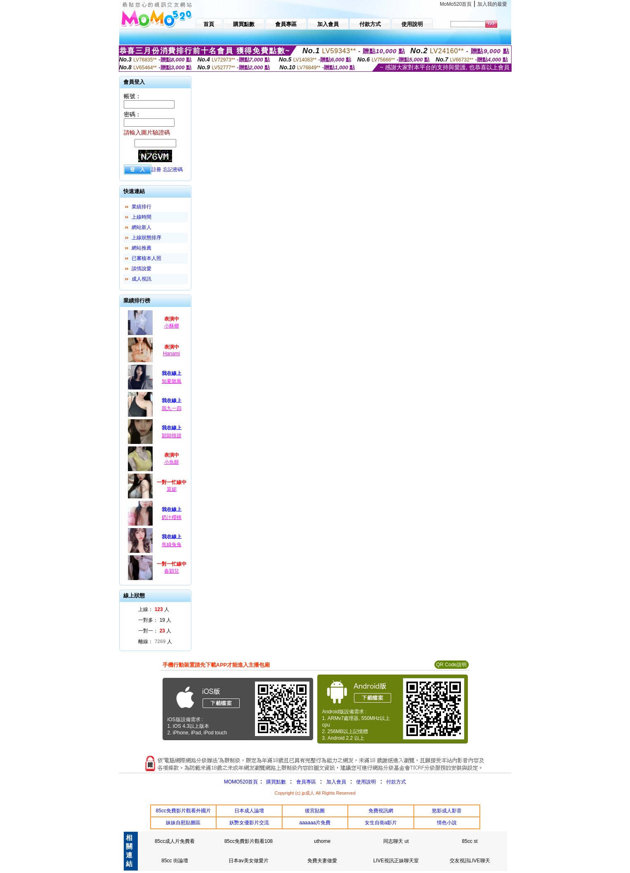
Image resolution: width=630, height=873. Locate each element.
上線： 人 (153, 609)
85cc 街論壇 (174, 861)
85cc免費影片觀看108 (248, 841)
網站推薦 (141, 248)
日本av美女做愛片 (249, 861)
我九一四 (172, 408)
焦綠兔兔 (172, 544)
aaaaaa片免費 (314, 823)
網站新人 (141, 227)
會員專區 (306, 782)
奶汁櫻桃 (172, 517)
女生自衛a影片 (381, 823)
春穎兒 (171, 571)
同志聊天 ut (395, 841)
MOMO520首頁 (241, 782)
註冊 (156, 169)
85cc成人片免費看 (175, 841)
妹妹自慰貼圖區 (183, 823)
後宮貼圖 (315, 811)
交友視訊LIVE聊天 (470, 861)
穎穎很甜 (172, 436)
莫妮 (172, 489)
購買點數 (275, 782)
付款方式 (396, 782)
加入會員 (336, 782)
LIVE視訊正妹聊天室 (396, 861)
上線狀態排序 (146, 238)
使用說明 (366, 782)
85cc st (470, 841)
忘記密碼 (173, 169)
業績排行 (141, 207)
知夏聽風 (172, 381)
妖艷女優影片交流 (249, 823)
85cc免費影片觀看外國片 (183, 811)
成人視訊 (141, 279)
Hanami (171, 353)
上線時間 (141, 217)
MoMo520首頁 (456, 4)
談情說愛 (141, 268)
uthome (322, 841)
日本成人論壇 (249, 811)
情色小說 (447, 823)
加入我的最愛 (492, 4)
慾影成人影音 (447, 811)
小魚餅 (171, 462)
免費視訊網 (380, 811)
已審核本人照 (146, 258)
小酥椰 (171, 326)
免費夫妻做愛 (322, 861)
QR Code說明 (451, 665)
